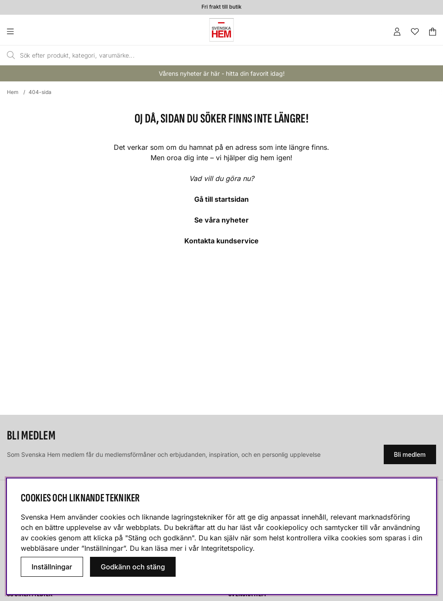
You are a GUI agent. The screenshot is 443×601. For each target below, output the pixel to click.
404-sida (40, 92)
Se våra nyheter (221, 220)
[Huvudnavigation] (27, 31)
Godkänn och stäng (133, 566)
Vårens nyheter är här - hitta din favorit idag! (222, 73)
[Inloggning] (397, 31)
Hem (13, 92)
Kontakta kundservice (221, 240)
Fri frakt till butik (221, 7)
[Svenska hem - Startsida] (221, 30)
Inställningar (52, 566)
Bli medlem (410, 454)
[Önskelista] (415, 31)
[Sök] (194, 55)
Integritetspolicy (227, 548)
